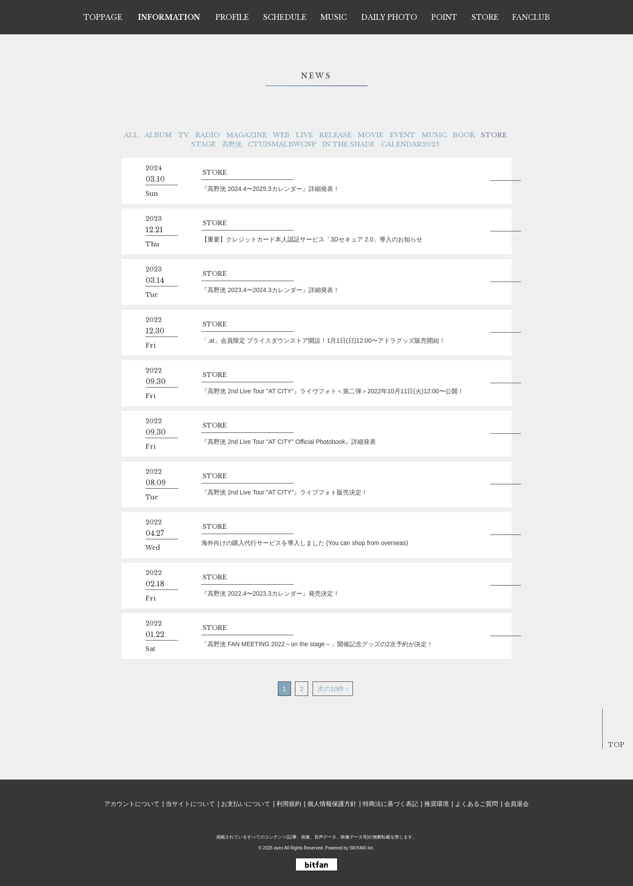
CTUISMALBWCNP (282, 144)
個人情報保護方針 (332, 803)
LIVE (304, 135)
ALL (131, 135)
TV (183, 135)
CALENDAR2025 (410, 144)
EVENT (402, 135)
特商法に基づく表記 (390, 803)
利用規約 (288, 803)
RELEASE (335, 135)
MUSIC (434, 135)
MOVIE (370, 135)
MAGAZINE (246, 135)
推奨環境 (436, 803)
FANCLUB (531, 17)
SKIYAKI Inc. (362, 848)
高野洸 (232, 144)
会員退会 (516, 803)
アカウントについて (132, 803)
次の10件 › (333, 688)
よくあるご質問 (476, 803)
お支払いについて (245, 803)
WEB (281, 135)
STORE (494, 135)
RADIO (207, 135)
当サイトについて (190, 803)
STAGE (203, 144)
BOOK (464, 135)
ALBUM (158, 135)
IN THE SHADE (348, 144)
